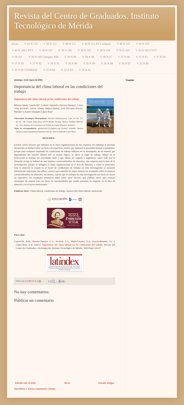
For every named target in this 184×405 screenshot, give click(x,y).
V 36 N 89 (89, 63)
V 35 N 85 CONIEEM (24, 69)
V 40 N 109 (142, 43)
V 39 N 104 (103, 50)
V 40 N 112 (69, 43)
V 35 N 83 (67, 69)
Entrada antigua (106, 383)
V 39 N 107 (46, 50)
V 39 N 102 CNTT (146, 50)
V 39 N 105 (84, 50)
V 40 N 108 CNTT (22, 50)
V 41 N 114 (30, 43)
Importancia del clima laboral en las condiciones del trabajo (46, 98)
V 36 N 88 (107, 63)
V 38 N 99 (70, 56)
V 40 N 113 (50, 43)
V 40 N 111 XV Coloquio (96, 43)
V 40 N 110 (123, 43)
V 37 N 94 (159, 56)
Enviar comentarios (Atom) (41, 388)
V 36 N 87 (125, 63)
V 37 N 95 (142, 56)
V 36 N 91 (53, 63)
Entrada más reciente (25, 383)
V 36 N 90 (71, 63)
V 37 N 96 (124, 56)
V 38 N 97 (106, 56)
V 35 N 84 (49, 69)
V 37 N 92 (36, 63)
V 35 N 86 (143, 63)
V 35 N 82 (85, 69)
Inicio (15, 43)
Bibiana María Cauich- (25, 105)
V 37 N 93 (18, 63)
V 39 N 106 (65, 50)
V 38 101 (17, 56)
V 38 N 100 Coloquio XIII (43, 56)
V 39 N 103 (123, 50)
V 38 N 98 (88, 56)
